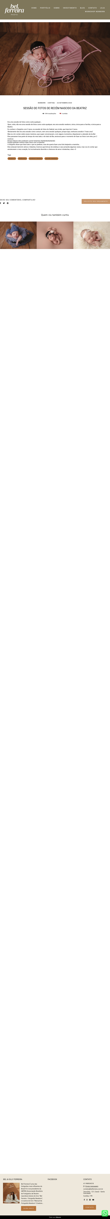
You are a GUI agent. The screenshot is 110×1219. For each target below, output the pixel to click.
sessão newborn (51, 158)
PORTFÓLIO (45, 8)
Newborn (12, 158)
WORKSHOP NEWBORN (95, 11)
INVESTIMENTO (70, 8)
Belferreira (22, 158)
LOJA (102, 8)
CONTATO (92, 8)
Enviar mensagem (91, 1189)
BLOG (82, 8)
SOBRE (57, 8)
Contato (90, 1210)
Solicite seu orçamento (96, 1129)
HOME (34, 8)
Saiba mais (28, 1211)
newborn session (36, 158)
